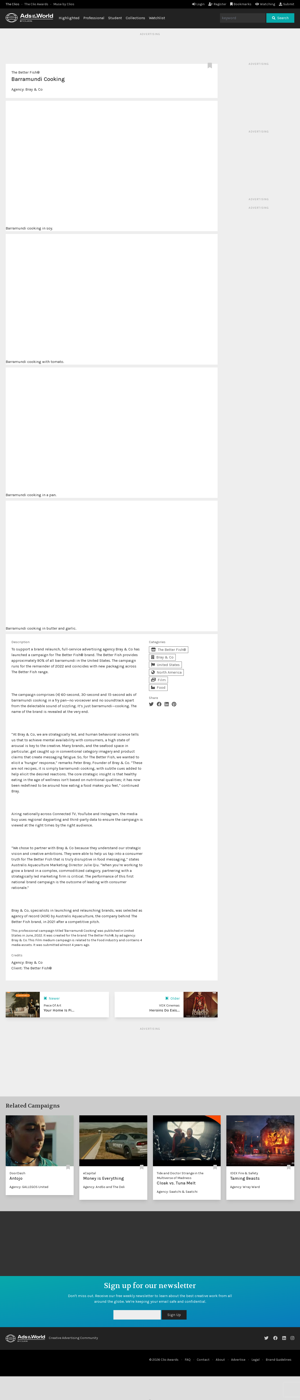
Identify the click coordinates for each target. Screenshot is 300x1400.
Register (217, 4)
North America (166, 672)
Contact (203, 1360)
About (220, 1360)
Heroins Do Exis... (164, 1010)
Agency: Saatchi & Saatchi (177, 1192)
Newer (52, 998)
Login (198, 4)
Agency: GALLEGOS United (28, 1187)
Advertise (238, 1360)
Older (172, 998)
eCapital (89, 1173)
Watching (265, 4)
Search (280, 18)
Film (158, 680)
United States (165, 664)
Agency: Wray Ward (245, 1187)
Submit (286, 4)
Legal (255, 1360)
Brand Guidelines (278, 1360)
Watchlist (157, 18)
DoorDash (17, 1173)
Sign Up (174, 1314)
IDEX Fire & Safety (244, 1173)
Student (115, 18)
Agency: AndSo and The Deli (104, 1187)
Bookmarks (241, 4)
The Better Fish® (25, 72)
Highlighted (69, 18)
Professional (93, 18)
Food (158, 687)
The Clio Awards (36, 4)
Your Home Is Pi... (59, 1010)
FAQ (188, 1360)
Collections (135, 18)
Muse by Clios (63, 4)
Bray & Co (34, 89)
